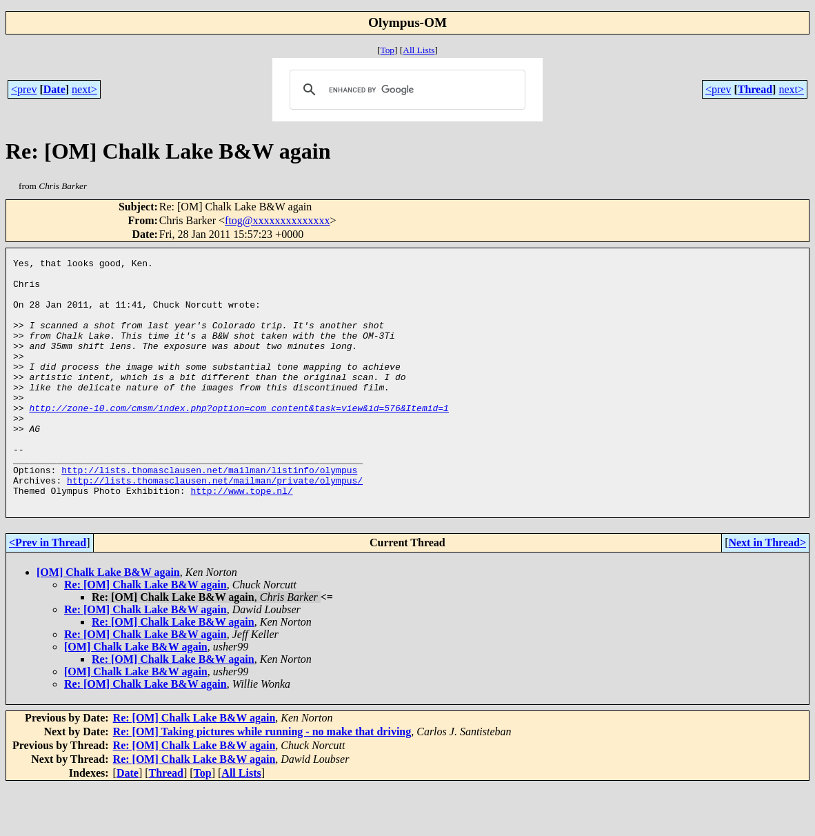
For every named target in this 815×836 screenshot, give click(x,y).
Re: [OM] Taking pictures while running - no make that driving (262, 781)
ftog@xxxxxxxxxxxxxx (277, 220)
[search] (405, 89)
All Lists (418, 50)
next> (84, 89)
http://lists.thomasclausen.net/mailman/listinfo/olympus (209, 513)
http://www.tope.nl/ (241, 538)
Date (54, 89)
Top (387, 50)
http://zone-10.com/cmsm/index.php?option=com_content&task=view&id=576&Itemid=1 (238, 438)
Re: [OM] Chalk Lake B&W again (145, 634)
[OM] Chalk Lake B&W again (108, 622)
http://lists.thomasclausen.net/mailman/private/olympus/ (215, 525)
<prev (24, 89)
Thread (755, 89)
